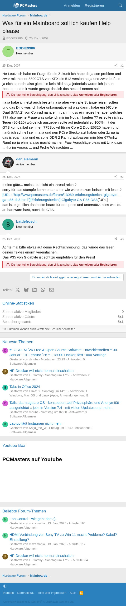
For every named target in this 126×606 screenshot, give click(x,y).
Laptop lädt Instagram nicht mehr (36, 423)
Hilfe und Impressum (52, 593)
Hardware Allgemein (23, 379)
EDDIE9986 (14, 38)
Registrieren (108, 94)
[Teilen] (116, 66)
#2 (122, 177)
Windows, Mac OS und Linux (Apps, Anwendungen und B (49, 395)
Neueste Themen (17, 342)
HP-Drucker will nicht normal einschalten (41, 371)
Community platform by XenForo (38, 601)
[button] (4, 586)
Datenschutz (25, 593)
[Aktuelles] (111, 5)
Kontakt (8, 593)
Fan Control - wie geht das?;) (32, 519)
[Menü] (6, 5)
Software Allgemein (23, 363)
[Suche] (120, 5)
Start (73, 593)
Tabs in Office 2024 (25, 387)
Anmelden (86, 94)
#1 (122, 65)
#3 (122, 239)
